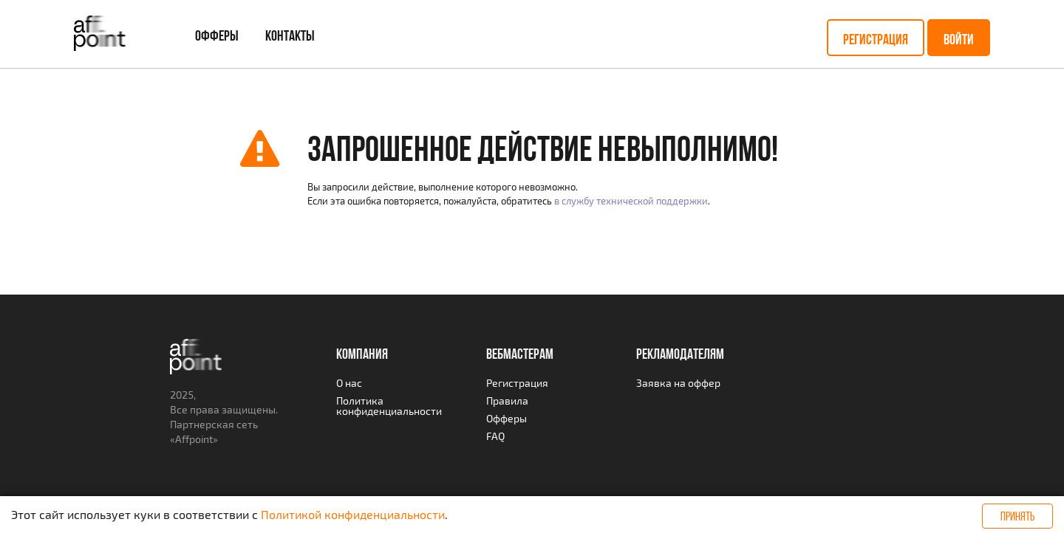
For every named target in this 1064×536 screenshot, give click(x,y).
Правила (507, 400)
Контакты (290, 35)
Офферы (217, 35)
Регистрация (875, 39)
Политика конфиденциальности (389, 405)
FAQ (495, 436)
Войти (959, 39)
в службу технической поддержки (631, 201)
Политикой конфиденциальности (353, 514)
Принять (1017, 516)
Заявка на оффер (678, 383)
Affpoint (194, 439)
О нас (349, 383)
